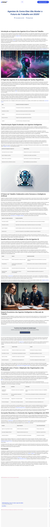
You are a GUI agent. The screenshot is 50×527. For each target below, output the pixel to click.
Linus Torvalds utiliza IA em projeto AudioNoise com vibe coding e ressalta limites (12, 477)
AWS (16, 91)
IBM (14, 40)
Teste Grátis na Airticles (25, 287)
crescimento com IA (23, 413)
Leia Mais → (4, 444)
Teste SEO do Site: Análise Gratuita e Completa (36, 476)
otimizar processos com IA (20, 362)
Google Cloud (10, 253)
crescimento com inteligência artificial (17, 193)
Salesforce (19, 412)
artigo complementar (43, 49)
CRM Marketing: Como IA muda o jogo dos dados (12, 441)
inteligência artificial (6, 146)
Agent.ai (32, 408)
